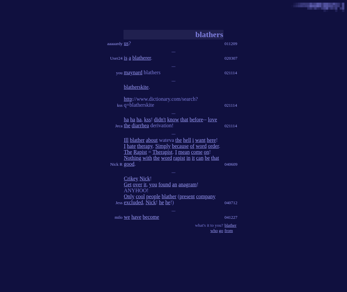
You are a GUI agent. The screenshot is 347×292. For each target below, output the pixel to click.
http (128, 99)
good (129, 164)
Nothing (132, 158)
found (164, 184)
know (173, 119)
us (126, 43)
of (192, 146)
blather (137, 140)
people (153, 196)
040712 (230, 202)
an (174, 184)
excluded (133, 202)
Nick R (116, 164)
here (211, 140)
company (206, 196)
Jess (119, 202)
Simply (163, 146)
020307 (230, 58)
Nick (145, 178)
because (180, 146)
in (188, 158)
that (184, 119)
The (128, 152)
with (147, 158)
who (214, 230)
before (196, 119)
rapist (179, 158)
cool (140, 196)
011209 (230, 43)
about (152, 140)
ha (126, 119)
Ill (126, 140)
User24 (116, 58)
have (136, 217)
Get (127, 184)
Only (129, 196)
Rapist (140, 152)
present (187, 196)
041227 (230, 217)
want (200, 140)
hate (131, 146)
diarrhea (140, 125)
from (228, 230)
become (151, 217)
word (201, 146)
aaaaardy (115, 43)
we (127, 217)
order (213, 146)
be (207, 158)
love (212, 119)
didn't (160, 119)
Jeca (119, 125)
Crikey (131, 178)
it (193, 158)
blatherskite (136, 87)
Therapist (163, 152)
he (161, 202)
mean (184, 152)
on (206, 152)
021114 (230, 72)
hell (187, 140)
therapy (145, 146)
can (199, 158)
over (137, 184)
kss (120, 105)
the (127, 125)
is (125, 58)
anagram (187, 184)
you (119, 72)
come (197, 152)
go (221, 230)
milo (119, 217)
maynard (133, 72)
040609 (230, 164)
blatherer (141, 58)
